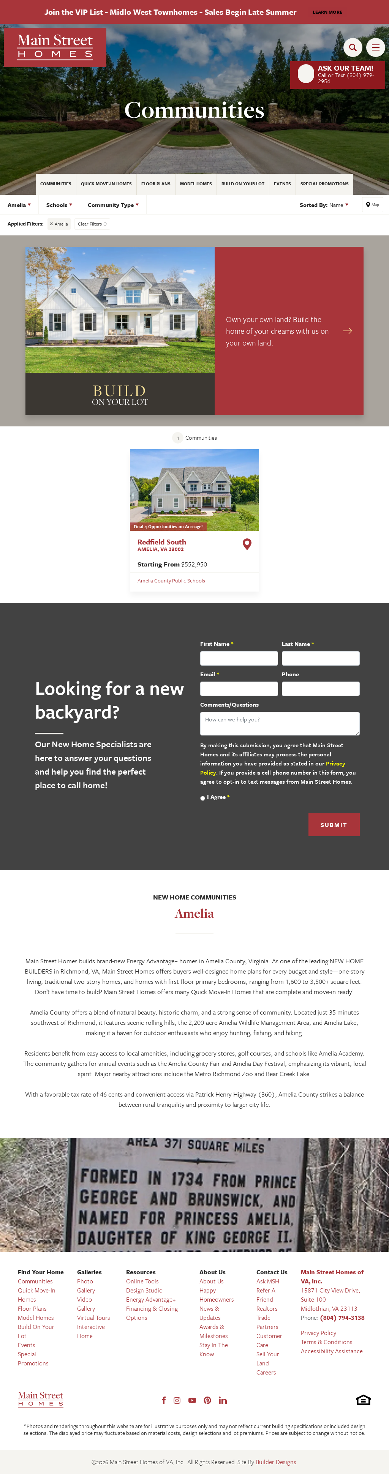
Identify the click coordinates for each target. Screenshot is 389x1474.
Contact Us (272, 1272)
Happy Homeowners (216, 1295)
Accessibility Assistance (332, 1351)
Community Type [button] (111, 204)
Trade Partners (267, 1322)
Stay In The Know (213, 1349)
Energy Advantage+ (151, 1299)
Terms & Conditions (327, 1341)
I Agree (218, 796)
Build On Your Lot (242, 183)
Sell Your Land (267, 1358)
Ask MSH (267, 1281)
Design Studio (144, 1290)
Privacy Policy (318, 1332)
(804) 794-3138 (342, 1317)
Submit (334, 825)
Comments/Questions (229, 704)
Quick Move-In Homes (106, 183)
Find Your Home (41, 1272)
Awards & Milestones (213, 1331)
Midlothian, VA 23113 (329, 1308)
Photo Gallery (86, 1286)
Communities (55, 183)
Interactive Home (91, 1331)
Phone (290, 674)
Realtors (267, 1308)
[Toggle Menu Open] (375, 47)
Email (209, 674)
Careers (266, 1372)
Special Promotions (324, 183)
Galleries (89, 1272)
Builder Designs (276, 1461)
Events (282, 183)
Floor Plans (156, 183)
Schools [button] (56, 204)
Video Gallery (86, 1304)
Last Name (298, 643)
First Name (216, 643)
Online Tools (142, 1281)
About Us (212, 1272)
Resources (141, 1272)
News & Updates (210, 1313)
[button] (354, 47)
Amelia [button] (17, 204)
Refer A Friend (265, 1295)
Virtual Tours (93, 1317)
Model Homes (196, 183)
